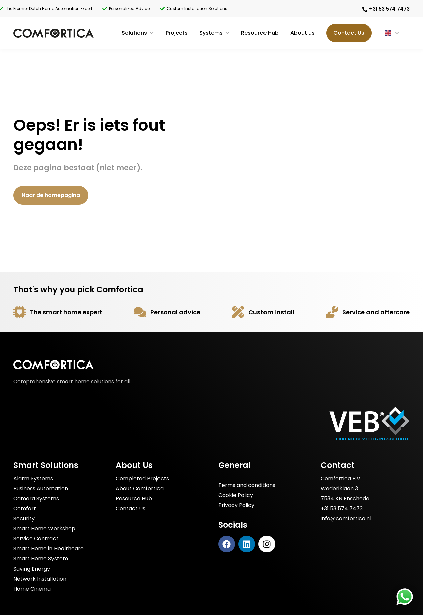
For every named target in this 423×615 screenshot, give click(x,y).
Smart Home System (40, 558)
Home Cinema (32, 589)
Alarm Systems (33, 478)
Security (24, 518)
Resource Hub (260, 33)
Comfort (24, 508)
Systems (211, 33)
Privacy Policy (236, 505)
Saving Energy (31, 569)
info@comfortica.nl (346, 518)
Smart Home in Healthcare (48, 548)
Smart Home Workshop (44, 528)
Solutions (134, 33)
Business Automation (40, 488)
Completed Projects (142, 478)
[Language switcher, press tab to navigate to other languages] (386, 33)
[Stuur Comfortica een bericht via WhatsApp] (404, 596)
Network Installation (39, 579)
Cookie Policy (235, 495)
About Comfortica (140, 488)
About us (302, 33)
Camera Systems (36, 498)
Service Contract (36, 538)
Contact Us (348, 33)
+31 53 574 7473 (342, 508)
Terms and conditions (246, 485)
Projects (177, 33)
